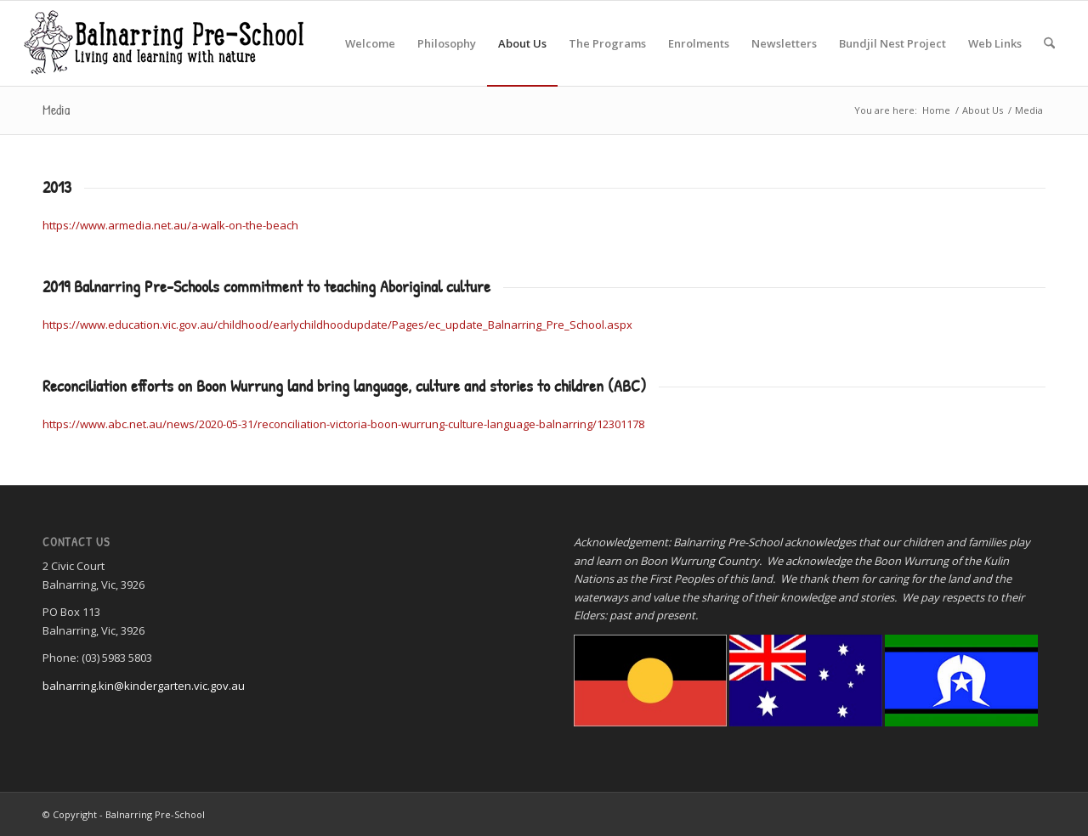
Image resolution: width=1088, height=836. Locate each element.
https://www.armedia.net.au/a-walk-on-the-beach (170, 225)
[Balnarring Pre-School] (162, 43)
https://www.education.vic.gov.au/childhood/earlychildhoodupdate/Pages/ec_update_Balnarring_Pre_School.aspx (338, 324)
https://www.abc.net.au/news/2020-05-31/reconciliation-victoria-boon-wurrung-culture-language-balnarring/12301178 (343, 424)
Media (56, 109)
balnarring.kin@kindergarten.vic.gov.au (143, 685)
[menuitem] (370, 43)
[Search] (1049, 43)
